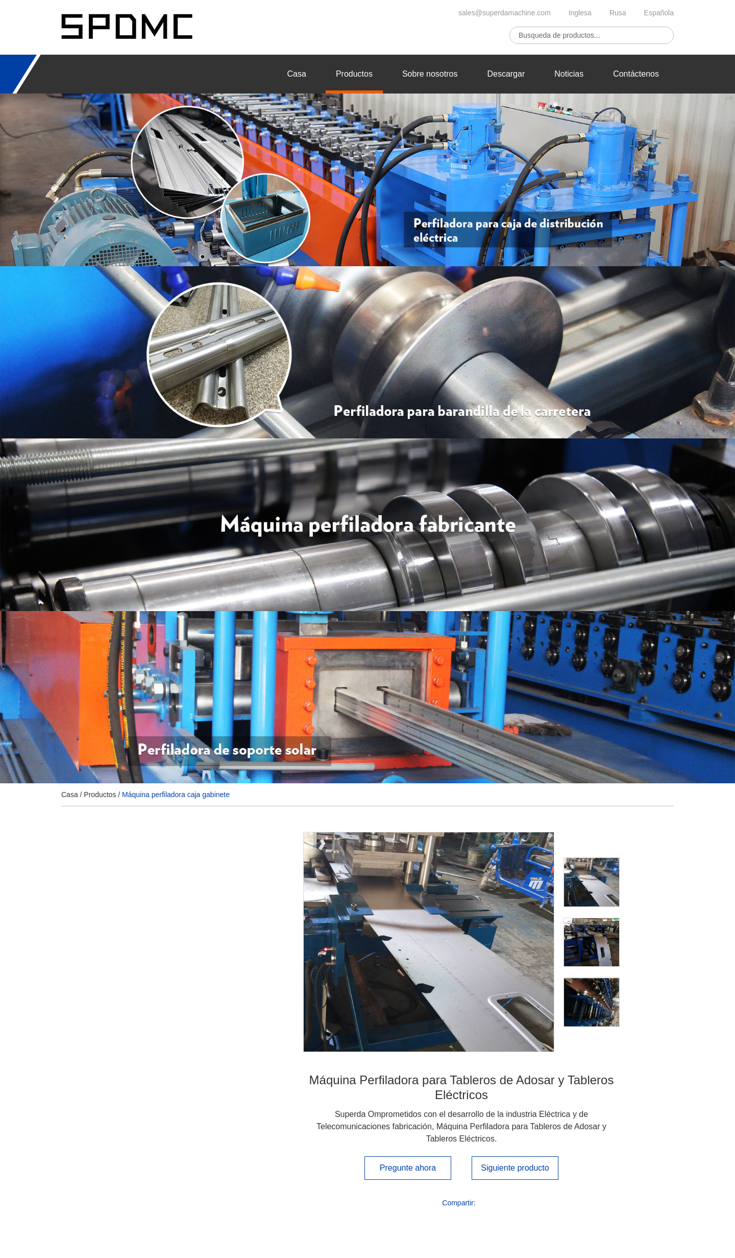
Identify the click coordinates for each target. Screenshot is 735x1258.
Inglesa (580, 13)
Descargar (506, 73)
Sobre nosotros (430, 73)
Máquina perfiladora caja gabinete (176, 794)
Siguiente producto (515, 1167)
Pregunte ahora (408, 1167)
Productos (354, 73)
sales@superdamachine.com (504, 13)
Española (659, 13)
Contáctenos (636, 73)
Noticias (568, 73)
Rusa (617, 13)
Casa (296, 73)
